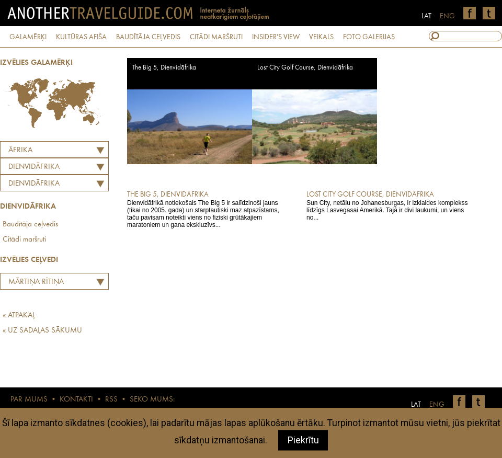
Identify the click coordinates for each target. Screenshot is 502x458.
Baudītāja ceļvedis (30, 224)
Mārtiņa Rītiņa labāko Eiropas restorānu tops (33, 283)
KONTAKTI (76, 400)
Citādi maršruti (24, 240)
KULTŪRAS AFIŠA (81, 37)
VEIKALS (321, 37)
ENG (447, 16)
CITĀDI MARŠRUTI (216, 37)
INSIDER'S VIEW (276, 37)
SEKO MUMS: (152, 400)
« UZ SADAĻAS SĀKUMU (42, 331)
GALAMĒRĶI (28, 37)
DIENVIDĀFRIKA (34, 167)
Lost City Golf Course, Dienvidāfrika (305, 67)
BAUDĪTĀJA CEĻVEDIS (148, 37)
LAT (426, 16)
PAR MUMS (29, 400)
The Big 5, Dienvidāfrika (164, 67)
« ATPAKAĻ (19, 315)
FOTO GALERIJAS (369, 37)
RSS (111, 400)
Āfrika (20, 150)
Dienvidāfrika (34, 184)
